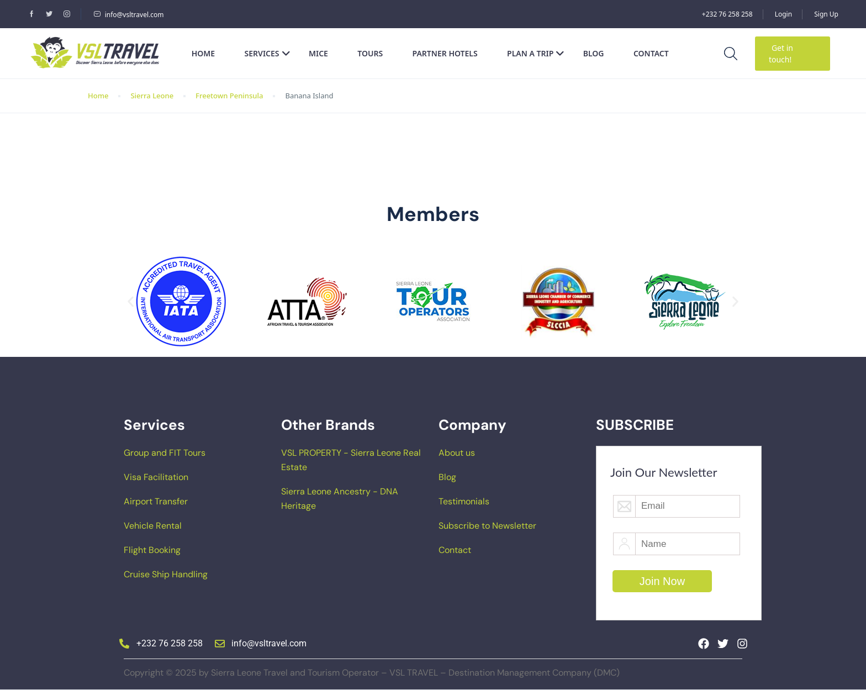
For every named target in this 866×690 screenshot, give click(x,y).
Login (783, 14)
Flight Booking (152, 550)
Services (268, 53)
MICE (318, 53)
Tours (370, 53)
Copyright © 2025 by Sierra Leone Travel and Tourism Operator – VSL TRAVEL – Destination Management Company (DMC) (372, 672)
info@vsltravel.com (128, 14)
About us (457, 453)
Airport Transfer (156, 501)
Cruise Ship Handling (166, 574)
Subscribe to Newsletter (487, 525)
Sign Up (826, 14)
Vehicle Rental (153, 525)
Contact (651, 53)
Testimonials (464, 501)
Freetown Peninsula (229, 96)
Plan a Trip (535, 53)
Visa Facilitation (156, 477)
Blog (593, 53)
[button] (131, 302)
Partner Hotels (445, 53)
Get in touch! (781, 54)
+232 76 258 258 (727, 14)
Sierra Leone (151, 96)
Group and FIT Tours (164, 453)
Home (203, 53)
